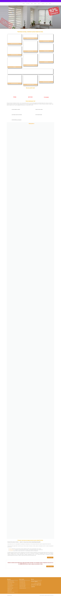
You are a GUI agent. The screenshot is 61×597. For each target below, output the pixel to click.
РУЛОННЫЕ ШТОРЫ (12, 549)
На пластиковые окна (10, 585)
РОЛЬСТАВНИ (11, 550)
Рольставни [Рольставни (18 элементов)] (34, 581)
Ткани (32, 3)
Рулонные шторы (10, 583)
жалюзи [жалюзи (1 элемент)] (33, 583)
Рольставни (27, 3)
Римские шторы (10, 589)
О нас (46, 3)
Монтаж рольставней (22, 585)
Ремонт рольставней (22, 586)
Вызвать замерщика (50, 566)
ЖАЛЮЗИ (10, 548)
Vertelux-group (51, 595)
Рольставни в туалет (22, 582)
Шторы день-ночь (10, 586)
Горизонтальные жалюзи (11, 582)
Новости (39, 3)
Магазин (35, 3)
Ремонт (50, 3)
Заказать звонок (50, 557)
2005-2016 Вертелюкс (42, 595)
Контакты (43, 3)
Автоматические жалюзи (11, 592)
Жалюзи (24, 3)
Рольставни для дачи (22, 583)
